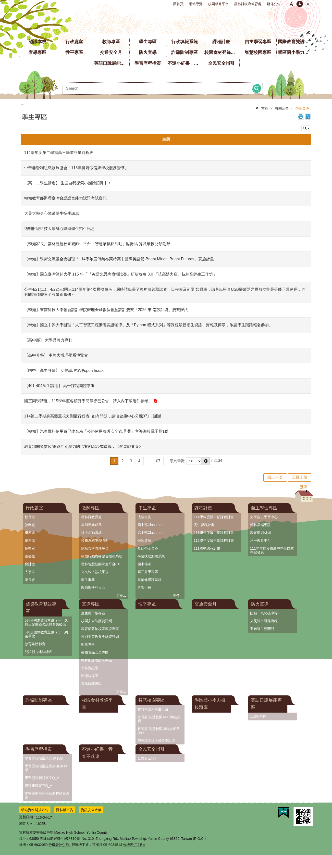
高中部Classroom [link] (151, 533)
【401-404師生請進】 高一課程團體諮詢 (59, 386)
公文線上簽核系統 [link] (95, 572)
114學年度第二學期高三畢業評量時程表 (59, 153)
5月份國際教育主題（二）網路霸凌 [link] (46, 634)
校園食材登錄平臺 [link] (222, 52)
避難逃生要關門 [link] (262, 629)
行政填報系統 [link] (184, 41)
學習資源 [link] (144, 540)
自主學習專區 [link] (258, 41)
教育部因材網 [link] (260, 533)
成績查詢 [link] (144, 517)
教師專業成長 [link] (91, 525)
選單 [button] (304, 487)
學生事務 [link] (88, 580)
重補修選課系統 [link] (149, 580)
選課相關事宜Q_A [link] (38, 786)
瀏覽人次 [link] (26, 824)
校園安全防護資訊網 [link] (96, 621)
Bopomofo (308, 116)
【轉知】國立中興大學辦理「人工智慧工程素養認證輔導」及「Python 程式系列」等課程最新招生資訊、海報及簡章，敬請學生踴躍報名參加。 (148, 325)
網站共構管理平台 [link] (95, 548)
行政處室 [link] (74, 41)
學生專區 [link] (148, 41)
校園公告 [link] (282, 108)
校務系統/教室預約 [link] (95, 540)
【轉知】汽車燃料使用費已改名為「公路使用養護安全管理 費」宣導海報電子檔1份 (96, 431)
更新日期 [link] (26, 817)
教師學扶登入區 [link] (93, 588)
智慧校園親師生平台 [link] (152, 709)
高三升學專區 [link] (147, 572)
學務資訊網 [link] (89, 668)
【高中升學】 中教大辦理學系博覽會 (56, 355)
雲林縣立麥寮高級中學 (166, 22)
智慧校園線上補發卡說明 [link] (156, 740)
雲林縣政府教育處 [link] (247, 4)
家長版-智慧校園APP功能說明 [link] (158, 719)
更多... (121, 595)
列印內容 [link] (301, 116)
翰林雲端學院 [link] (260, 525)
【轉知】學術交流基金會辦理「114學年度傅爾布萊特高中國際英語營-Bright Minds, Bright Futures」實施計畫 (119, 259)
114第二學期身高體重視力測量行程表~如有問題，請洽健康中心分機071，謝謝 (92, 416)
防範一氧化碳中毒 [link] (264, 613)
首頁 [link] (264, 108)
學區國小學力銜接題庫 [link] (295, 52)
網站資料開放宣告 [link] (35, 810)
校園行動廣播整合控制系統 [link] (101, 556)
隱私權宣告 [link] (64, 810)
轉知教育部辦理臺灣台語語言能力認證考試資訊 (65, 198)
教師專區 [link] (111, 41)
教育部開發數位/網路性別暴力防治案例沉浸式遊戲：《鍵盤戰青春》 (83, 446)
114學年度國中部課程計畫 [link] (214, 517)
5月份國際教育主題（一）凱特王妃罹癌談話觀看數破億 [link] (46, 622)
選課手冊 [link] (144, 588)
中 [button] (299, 4)
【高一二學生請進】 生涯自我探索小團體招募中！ (67, 183)
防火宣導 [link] (148, 52)
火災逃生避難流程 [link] (264, 621)
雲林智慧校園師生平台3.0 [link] (100, 564)
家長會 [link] (30, 580)
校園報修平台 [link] (218, 4)
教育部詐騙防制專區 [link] (96, 660)
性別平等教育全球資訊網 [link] (100, 637)
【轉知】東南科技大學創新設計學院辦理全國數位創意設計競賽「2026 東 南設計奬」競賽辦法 (106, 310)
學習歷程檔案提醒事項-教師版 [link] (46, 768)
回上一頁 (275, 477)
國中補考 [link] (144, 564)
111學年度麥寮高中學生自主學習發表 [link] (272, 550)
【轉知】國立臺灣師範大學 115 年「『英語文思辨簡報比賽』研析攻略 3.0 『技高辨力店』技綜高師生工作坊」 (120, 274)
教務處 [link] (30, 525)
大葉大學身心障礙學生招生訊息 (51, 213)
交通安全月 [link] (111, 52)
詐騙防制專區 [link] (184, 52)
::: (1, 2)
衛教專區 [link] (88, 644)
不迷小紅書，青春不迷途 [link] (185, 63)
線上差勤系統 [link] (91, 533)
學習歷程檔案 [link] (148, 63)
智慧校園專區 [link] (258, 52)
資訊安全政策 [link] (91, 810)
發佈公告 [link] (274, 4)
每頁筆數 (177, 461)
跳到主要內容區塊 (2, 2)
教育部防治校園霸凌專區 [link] (100, 629)
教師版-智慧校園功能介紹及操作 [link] (158, 731)
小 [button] (291, 4)
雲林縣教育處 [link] (91, 517)
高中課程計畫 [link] (204, 525)
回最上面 (299, 477)
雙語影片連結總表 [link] (38, 652)
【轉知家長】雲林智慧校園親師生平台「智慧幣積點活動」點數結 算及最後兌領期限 (97, 244)
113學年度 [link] (258, 716)
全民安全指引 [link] (221, 63)
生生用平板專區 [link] (93, 613)
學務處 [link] (30, 533)
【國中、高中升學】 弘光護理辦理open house (64, 370)
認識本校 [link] (37, 41)
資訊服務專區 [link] (91, 684)
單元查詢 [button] (306, 128)
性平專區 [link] (74, 52)
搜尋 (256, 88)
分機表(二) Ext (134, 845)
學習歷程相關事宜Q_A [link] (42, 778)
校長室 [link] (30, 517)
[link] (283, 812)
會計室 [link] (30, 564)
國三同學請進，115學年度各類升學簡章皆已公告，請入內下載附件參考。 (88, 401)
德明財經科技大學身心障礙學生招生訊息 (59, 228)
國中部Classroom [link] (151, 525)
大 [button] (308, 4)
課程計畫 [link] (221, 41)
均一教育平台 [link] (260, 540)
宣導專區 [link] (37, 52)
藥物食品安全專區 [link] (95, 652)
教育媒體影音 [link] (35, 644)
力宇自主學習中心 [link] (264, 517)
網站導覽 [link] (196, 4)
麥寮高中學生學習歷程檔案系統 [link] (47, 795)
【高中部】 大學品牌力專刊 (48, 340)
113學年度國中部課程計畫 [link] (214, 533)
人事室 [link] (30, 572)
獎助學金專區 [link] (147, 548)
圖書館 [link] (30, 556)
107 (157, 461)
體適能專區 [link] (89, 676)
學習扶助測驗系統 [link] (151, 556)
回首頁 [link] (178, 4)
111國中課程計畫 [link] (207, 548)
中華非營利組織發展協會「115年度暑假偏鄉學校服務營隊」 (76, 168)
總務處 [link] (30, 540)
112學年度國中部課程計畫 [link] (214, 540)
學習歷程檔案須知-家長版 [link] (44, 758)
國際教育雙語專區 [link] (295, 41)
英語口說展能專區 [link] (111, 63)
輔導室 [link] (30, 548)
